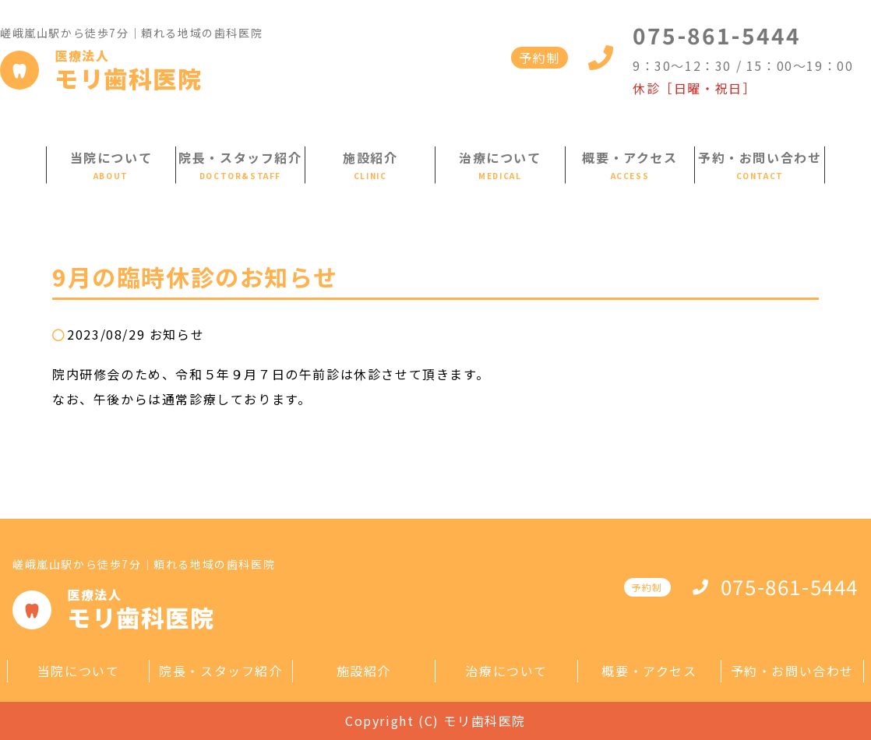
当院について (111, 157)
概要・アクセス (629, 157)
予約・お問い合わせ (759, 157)
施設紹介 (370, 157)
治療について (500, 157)
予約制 (539, 57)
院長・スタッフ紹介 (240, 157)
